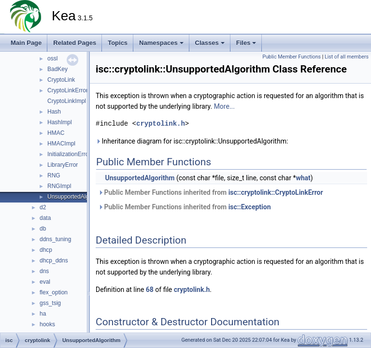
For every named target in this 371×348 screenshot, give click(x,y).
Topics (118, 42)
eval (45, 281)
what (303, 178)
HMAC (55, 133)
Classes (210, 42)
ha (43, 313)
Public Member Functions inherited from (210, 192)
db (43, 228)
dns (44, 271)
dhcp (46, 249)
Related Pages (74, 42)
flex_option (54, 292)
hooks (47, 324)
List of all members (347, 57)
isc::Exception (249, 207)
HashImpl (59, 122)
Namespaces (161, 42)
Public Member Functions (291, 57)
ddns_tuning (55, 239)
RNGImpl (59, 186)
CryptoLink (61, 79)
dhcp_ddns (54, 260)
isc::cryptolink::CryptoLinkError (275, 192)
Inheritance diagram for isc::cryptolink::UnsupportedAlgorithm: (192, 141)
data (45, 218)
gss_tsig (50, 303)
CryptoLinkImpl (66, 101)
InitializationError (68, 154)
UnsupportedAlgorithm (76, 196)
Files (246, 42)
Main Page (26, 42)
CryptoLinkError (67, 90)
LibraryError (62, 164)
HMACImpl (61, 143)
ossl (52, 58)
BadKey (57, 69)
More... (224, 106)
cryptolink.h (160, 123)
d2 (43, 207)
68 (150, 289)
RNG (53, 175)
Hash (54, 111)
